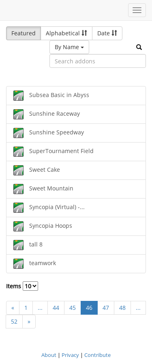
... (40, 307)
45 (72, 307)
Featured (23, 33)
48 (122, 307)
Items (22, 286)
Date (107, 33)
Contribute (97, 355)
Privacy (70, 355)
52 (14, 321)
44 (56, 307)
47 (106, 307)
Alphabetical (66, 33)
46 (89, 307)
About (48, 355)
